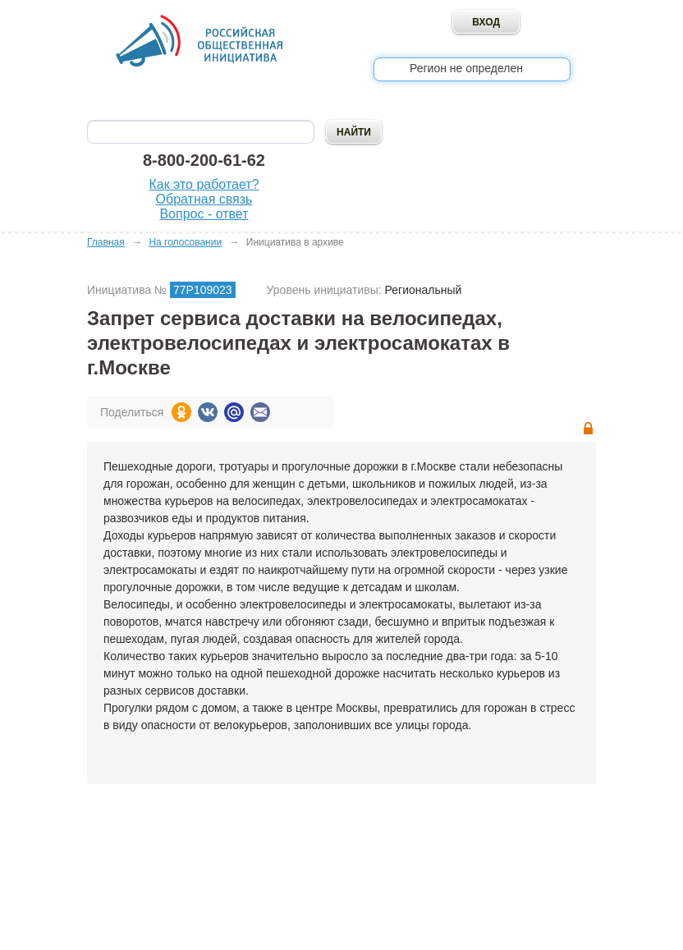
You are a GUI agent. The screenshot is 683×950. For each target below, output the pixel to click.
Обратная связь (204, 199)
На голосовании (185, 242)
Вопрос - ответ (203, 214)
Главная (106, 242)
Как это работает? (204, 184)
